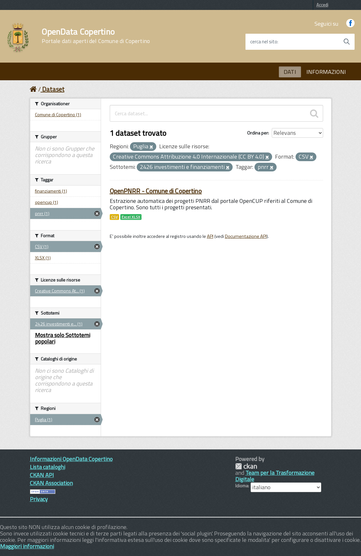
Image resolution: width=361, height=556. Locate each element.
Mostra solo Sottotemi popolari (62, 338)
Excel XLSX (131, 217)
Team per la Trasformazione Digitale (274, 475)
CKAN (246, 466)
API (210, 236)
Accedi (322, 5)
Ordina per (257, 132)
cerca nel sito (263, 42)
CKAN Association (51, 483)
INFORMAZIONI (326, 71)
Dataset (53, 89)
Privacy (39, 499)
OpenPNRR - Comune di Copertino (156, 191)
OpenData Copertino (96, 36)
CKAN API (42, 475)
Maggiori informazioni (27, 546)
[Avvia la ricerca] (347, 42)
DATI (290, 71)
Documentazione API (246, 236)
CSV (114, 217)
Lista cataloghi (47, 467)
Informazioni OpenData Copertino (71, 459)
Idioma (241, 485)
